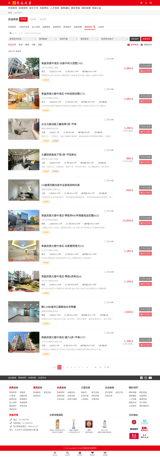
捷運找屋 (13, 399)
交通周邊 (95, 399)
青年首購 (95, 392)
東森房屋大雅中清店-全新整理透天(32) (62, 246)
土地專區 (84, 399)
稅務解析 (37, 392)
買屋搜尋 (12, 8)
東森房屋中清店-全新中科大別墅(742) (62, 63)
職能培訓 (132, 402)
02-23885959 (27, 423)
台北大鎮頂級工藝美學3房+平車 (58, 124)
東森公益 (96, 8)
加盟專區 (44, 8)
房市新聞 (108, 392)
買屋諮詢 (13, 409)
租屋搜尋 (23, 8)
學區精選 (95, 396)
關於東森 (75, 8)
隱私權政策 (144, 406)
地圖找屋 (23, 396)
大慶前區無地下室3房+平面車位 (58, 154)
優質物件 (13, 406)
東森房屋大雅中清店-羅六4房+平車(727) (63, 337)
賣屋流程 (47, 392)
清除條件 (135, 39)
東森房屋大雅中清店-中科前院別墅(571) (63, 93)
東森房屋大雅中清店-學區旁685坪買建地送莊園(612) (70, 215)
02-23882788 (24, 420)
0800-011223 (33, 426)
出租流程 (60, 399)
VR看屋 (12, 396)
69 (95, 367)
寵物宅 (84, 392)
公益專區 (132, 406)
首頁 (10, 13)
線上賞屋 (13, 402)
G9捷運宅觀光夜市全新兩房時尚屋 (60, 185)
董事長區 (143, 399)
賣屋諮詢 (37, 396)
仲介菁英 (143, 402)
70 (100, 367)
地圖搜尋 (46, 27)
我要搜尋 (146, 39)
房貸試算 (108, 396)
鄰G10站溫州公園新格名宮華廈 (58, 306)
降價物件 (23, 399)
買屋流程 (23, 406)
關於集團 (86, 8)
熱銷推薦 (23, 402)
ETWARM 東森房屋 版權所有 (86, 448)
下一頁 (106, 367)
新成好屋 (84, 396)
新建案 (22, 392)
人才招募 (54, 8)
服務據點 (65, 8)
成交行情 (33, 8)
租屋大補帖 (72, 399)
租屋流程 (71, 396)
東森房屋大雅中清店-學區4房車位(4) (61, 276)
